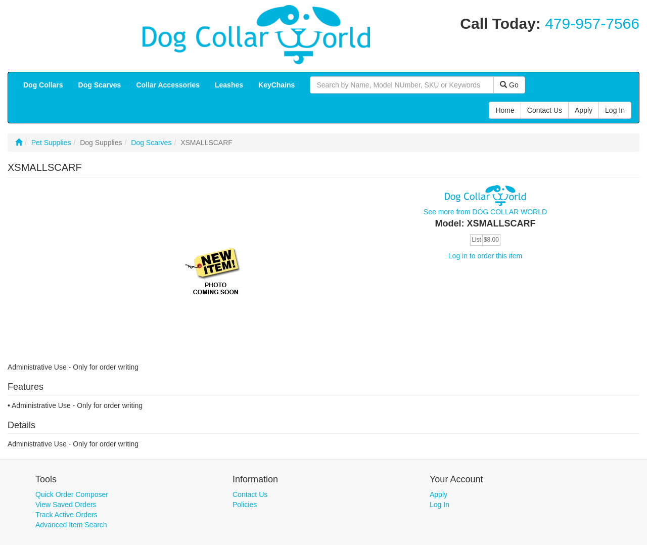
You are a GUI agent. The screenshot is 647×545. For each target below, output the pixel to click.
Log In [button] (615, 110)
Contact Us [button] (544, 110)
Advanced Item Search (71, 525)
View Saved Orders (65, 505)
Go (509, 85)
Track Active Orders (66, 515)
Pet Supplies (51, 143)
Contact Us (250, 494)
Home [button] (504, 110)
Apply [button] (583, 110)
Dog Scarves (151, 143)
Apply (438, 494)
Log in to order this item (485, 256)
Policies (245, 505)
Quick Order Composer (71, 494)
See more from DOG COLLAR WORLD (485, 212)
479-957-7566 (592, 23)
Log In (439, 505)
